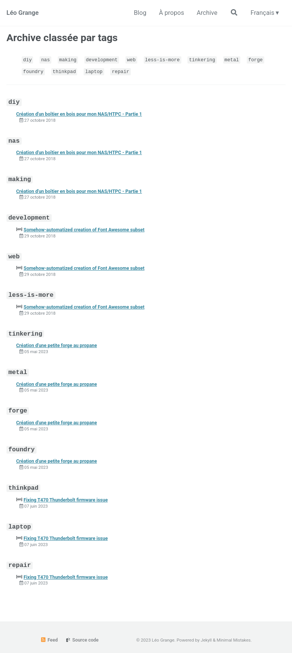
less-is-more (166, 59)
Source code (82, 632)
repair (123, 70)
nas (46, 59)
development (104, 59)
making (69, 59)
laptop (96, 70)
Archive (205, 12)
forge (262, 59)
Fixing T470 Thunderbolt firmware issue (67, 493)
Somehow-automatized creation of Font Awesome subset (86, 226)
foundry (33, 70)
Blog (136, 12)
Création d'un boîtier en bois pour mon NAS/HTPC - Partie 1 (81, 112)
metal (237, 59)
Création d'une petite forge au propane (58, 341)
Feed (48, 632)
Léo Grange (23, 12)
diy (27, 59)
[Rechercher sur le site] (232, 13)
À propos (168, 12)
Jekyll (206, 632)
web (134, 59)
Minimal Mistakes (233, 632)
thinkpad (66, 70)
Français (261, 12)
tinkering (207, 59)
